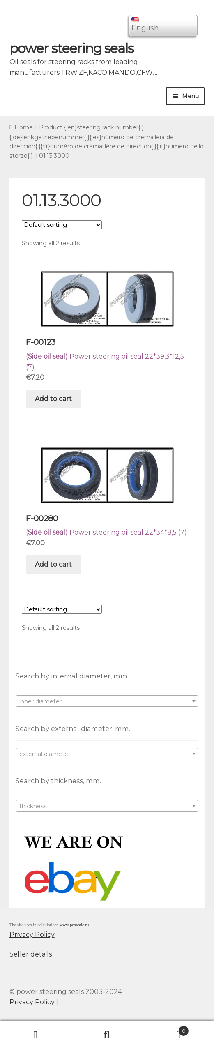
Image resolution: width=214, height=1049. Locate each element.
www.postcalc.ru (74, 924)
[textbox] (107, 701)
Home (23, 127)
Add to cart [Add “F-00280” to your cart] (53, 564)
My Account (35, 1035)
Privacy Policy (32, 934)
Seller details (30, 954)
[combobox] (107, 701)
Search (107, 1035)
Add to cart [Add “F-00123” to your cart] (53, 399)
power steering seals (71, 48)
